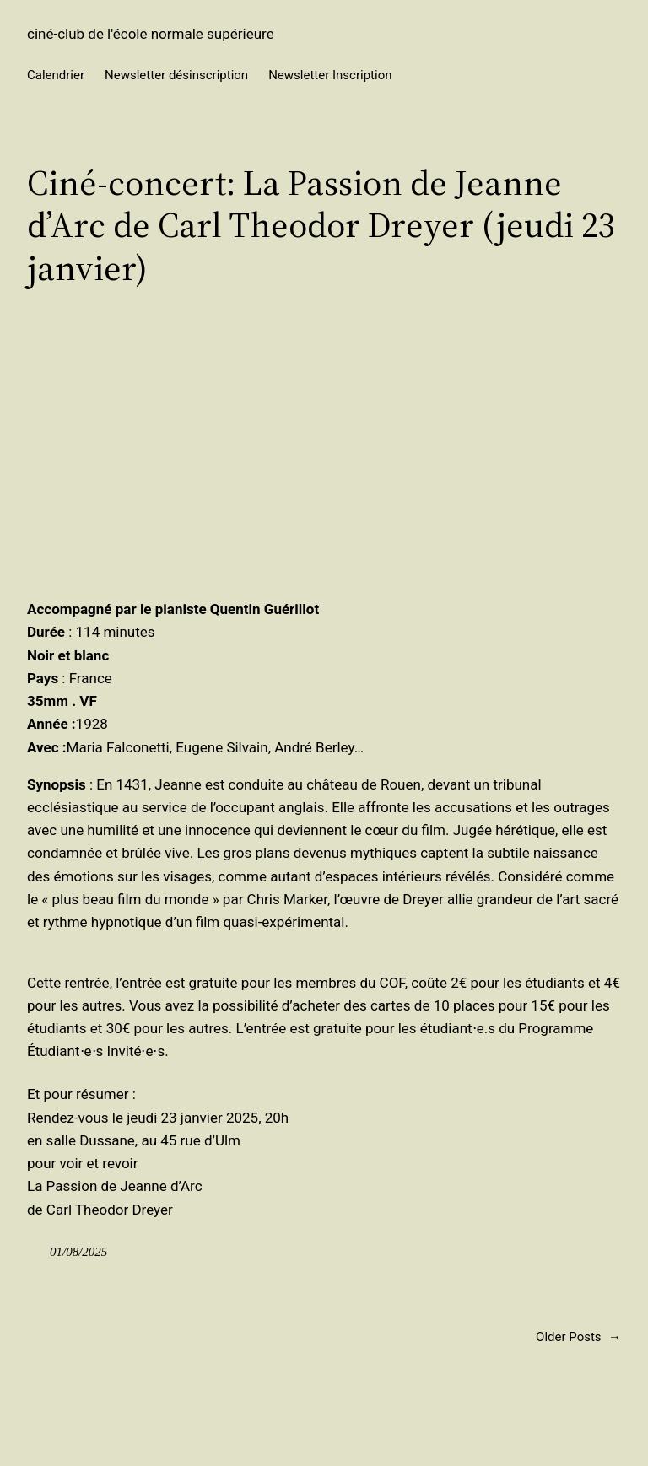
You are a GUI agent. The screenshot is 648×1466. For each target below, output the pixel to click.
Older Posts (578, 1337)
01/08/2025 (78, 1251)
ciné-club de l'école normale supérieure (150, 33)
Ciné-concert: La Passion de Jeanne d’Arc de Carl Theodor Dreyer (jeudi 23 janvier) (321, 224)
